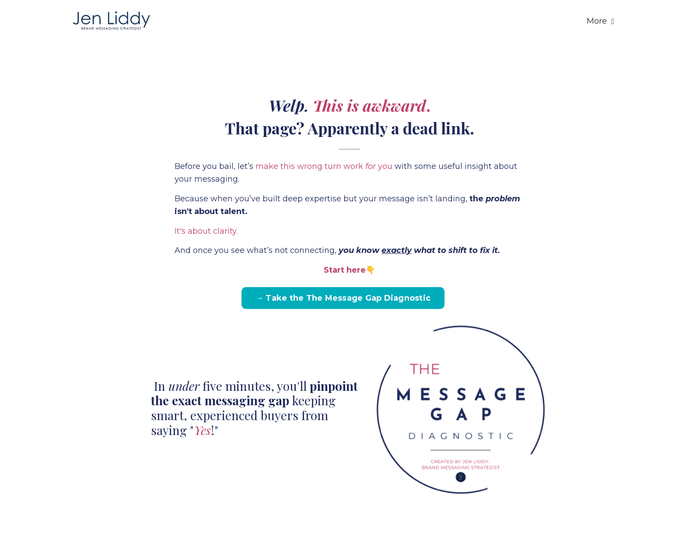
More (600, 21)
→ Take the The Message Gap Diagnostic (343, 298)
